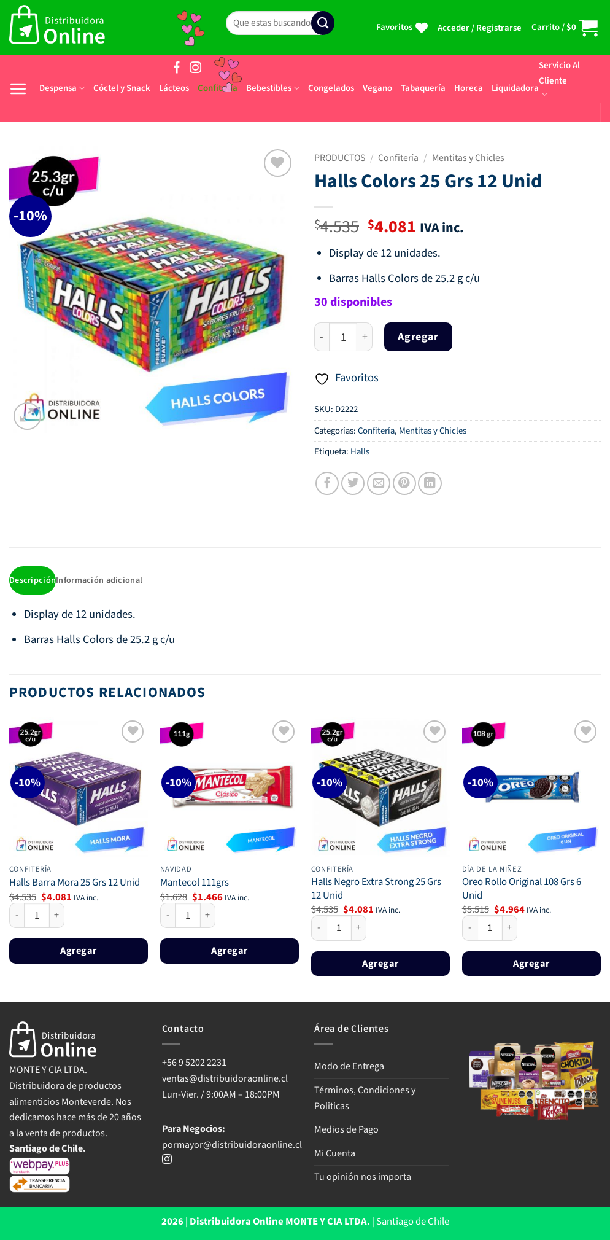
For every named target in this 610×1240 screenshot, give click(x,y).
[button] (480, 28)
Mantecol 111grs (194, 884)
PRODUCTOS (339, 158)
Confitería (398, 158)
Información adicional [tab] (102, 580)
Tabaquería (423, 88)
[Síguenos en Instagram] (195, 68)
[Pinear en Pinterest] (404, 483)
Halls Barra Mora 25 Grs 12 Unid (74, 884)
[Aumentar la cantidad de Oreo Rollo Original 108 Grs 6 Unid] (510, 929)
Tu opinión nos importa (362, 1178)
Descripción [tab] (33, 580)
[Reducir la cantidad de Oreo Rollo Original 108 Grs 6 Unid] (469, 929)
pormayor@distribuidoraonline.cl (232, 1146)
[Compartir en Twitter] (353, 483)
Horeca (468, 88)
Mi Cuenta (334, 1154)
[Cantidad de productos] (343, 336)
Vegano (377, 88)
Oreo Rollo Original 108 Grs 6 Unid (521, 890)
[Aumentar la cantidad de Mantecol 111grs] (208, 916)
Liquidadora (515, 88)
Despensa (62, 88)
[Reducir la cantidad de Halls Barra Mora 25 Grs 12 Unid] (16, 916)
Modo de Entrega (349, 1067)
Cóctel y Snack (121, 88)
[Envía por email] (378, 483)
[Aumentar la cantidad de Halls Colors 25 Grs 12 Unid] (365, 336)
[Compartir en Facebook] (327, 483)
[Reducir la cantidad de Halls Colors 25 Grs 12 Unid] (321, 336)
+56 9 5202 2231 (194, 1063)
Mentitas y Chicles (468, 158)
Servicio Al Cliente (559, 79)
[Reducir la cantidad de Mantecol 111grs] (167, 916)
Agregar (418, 337)
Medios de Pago (346, 1130)
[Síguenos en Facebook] (177, 68)
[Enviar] (322, 23)
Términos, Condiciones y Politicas (364, 1099)
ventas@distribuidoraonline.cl (226, 1079)
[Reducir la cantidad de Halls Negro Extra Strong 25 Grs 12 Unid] (318, 929)
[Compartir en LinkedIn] (429, 483)
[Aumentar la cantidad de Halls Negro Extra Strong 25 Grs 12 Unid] (359, 929)
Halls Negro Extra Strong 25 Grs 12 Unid (376, 890)
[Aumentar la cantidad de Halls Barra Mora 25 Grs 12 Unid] (57, 916)
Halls (359, 451)
